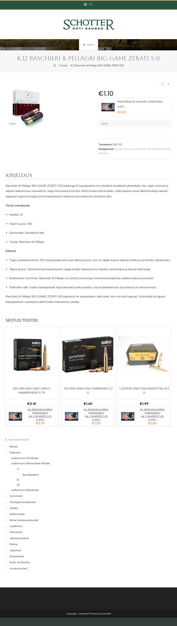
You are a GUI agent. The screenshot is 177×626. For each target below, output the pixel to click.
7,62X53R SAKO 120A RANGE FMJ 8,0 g (144, 390)
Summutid (16, 496)
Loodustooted (18, 568)
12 (115, 149)
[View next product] (168, 84)
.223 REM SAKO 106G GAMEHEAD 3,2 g (88, 390)
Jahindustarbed (19, 538)
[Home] (54, 65)
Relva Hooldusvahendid (24, 520)
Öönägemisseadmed (23, 502)
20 (18, 484)
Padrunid (103, 153)
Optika (14, 508)
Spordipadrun (30, 474)
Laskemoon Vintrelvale (24, 458)
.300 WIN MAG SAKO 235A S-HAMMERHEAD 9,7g (32, 390)
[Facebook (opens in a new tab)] (86, 4)
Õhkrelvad (16, 532)
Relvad (14, 446)
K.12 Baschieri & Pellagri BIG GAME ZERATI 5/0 (97, 65)
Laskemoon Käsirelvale (25, 490)
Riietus (14, 544)
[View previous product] (162, 84)
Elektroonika (17, 514)
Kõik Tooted (125, 149)
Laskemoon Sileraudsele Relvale (151, 149)
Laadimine (16, 526)
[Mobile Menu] (88, 44)
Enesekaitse (17, 556)
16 (18, 479)
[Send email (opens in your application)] (90, 4)
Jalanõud (15, 550)
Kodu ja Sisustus (20, 562)
